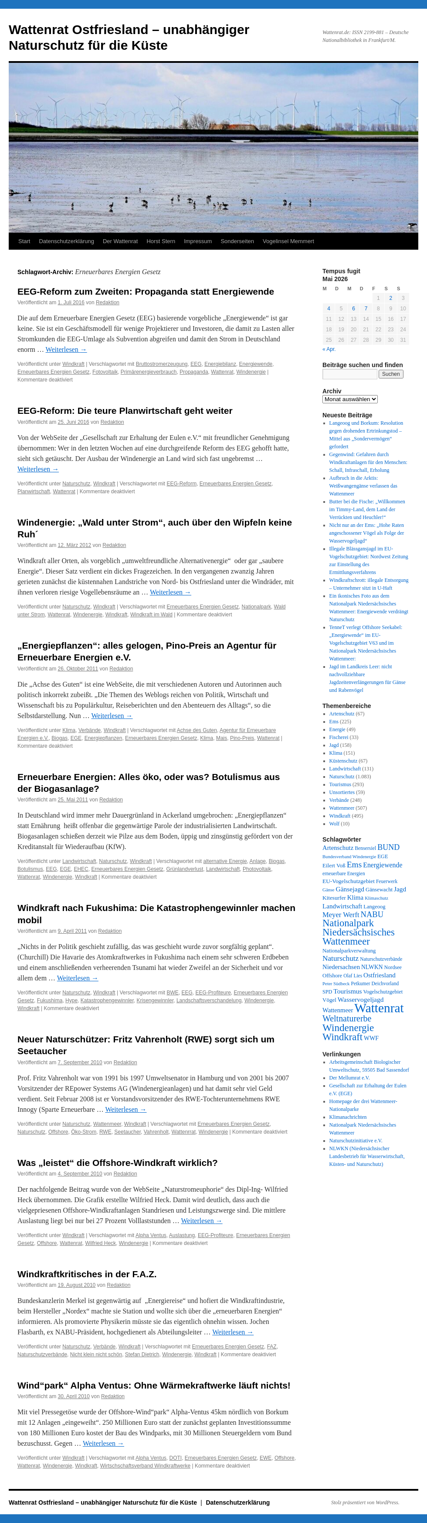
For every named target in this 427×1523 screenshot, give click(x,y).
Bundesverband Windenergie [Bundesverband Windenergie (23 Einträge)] (349, 856)
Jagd (334, 745)
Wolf (334, 824)
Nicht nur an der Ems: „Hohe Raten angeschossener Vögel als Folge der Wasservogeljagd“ (366, 533)
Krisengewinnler (155, 1000)
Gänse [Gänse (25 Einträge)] (328, 889)
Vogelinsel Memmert (288, 241)
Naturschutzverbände (42, 1354)
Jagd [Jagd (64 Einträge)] (400, 889)
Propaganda (194, 372)
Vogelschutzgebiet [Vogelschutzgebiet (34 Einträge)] (383, 992)
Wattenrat (222, 372)
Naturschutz (76, 484)
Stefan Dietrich (142, 1354)
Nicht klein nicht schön (96, 1354)
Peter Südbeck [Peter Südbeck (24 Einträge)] (336, 983)
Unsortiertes (342, 792)
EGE (76, 738)
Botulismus (30, 869)
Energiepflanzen (103, 738)
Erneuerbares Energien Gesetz (53, 372)
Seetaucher (127, 1132)
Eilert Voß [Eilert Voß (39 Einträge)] (334, 865)
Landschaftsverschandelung (208, 1000)
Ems (334, 722)
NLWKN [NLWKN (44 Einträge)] (372, 967)
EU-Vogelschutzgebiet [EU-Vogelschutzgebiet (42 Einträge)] (348, 881)
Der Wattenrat (120, 241)
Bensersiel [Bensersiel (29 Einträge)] (365, 848)
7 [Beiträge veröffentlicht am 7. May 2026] (366, 309)
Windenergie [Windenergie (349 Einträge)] (348, 1027)
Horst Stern (160, 241)
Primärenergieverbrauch (149, 372)
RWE (105, 1132)
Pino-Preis (242, 738)
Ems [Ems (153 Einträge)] (354, 864)
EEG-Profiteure (212, 993)
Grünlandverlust (184, 869)
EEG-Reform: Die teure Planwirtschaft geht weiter (125, 411)
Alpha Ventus (151, 1235)
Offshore (58, 1132)
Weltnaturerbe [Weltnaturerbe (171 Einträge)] (346, 1018)
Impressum (198, 241)
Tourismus (340, 784)
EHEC (81, 869)
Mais (221, 738)
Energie (337, 729)
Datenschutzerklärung (66, 241)
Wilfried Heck (100, 1243)
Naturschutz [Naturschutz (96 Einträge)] (340, 958)
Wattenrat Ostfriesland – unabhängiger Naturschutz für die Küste (104, 1502)
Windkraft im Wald (151, 615)
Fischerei (339, 737)
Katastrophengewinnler (107, 1000)
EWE (265, 1458)
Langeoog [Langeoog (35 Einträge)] (374, 907)
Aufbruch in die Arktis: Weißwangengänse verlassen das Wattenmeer (363, 486)
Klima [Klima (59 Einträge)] (355, 897)
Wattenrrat (184, 1132)
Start (24, 241)
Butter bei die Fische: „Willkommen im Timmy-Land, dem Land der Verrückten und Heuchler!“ (367, 509)
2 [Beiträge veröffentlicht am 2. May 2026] (390, 298)
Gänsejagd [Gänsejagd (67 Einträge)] (350, 889)
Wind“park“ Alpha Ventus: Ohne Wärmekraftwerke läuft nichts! (154, 1385)
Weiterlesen (66, 349)
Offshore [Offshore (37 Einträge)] (332, 976)
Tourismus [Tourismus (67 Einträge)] (347, 991)
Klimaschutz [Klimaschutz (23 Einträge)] (376, 898)
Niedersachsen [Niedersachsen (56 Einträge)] (341, 966)
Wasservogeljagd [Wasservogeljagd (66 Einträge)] (361, 999)
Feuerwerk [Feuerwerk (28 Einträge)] (386, 881)
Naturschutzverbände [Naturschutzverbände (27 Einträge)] (381, 959)
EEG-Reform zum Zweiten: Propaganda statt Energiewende (145, 291)
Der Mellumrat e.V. (349, 1078)
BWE (172, 993)
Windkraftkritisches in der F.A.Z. (87, 1274)
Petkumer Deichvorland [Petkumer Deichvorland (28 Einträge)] (375, 983)
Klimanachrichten (348, 1117)
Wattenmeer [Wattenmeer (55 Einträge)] (337, 1010)
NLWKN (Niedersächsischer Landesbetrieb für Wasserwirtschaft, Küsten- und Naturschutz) (367, 1156)
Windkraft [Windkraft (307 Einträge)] (342, 1036)
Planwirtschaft (33, 491)
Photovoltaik (257, 869)
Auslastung (182, 1235)
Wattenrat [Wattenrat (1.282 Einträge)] (378, 1008)
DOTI (175, 1458)
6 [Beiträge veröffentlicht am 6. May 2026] (353, 309)
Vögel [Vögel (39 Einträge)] (329, 1000)
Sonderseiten (237, 241)
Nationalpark (256, 607)
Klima (68, 730)
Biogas (59, 738)
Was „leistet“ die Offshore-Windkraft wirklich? (117, 1163)
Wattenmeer (107, 1124)
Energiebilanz (220, 364)
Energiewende (256, 364)
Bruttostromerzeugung (162, 364)
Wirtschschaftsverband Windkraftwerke (145, 1466)
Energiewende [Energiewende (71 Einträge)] (382, 865)
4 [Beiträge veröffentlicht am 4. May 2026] (328, 309)
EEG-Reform (181, 484)
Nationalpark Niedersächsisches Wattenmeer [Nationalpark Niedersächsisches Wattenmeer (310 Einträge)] (358, 932)
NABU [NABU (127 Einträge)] (372, 914)
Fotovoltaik (105, 372)
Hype (71, 1000)
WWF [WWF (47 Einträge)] (371, 1038)
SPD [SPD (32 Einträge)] (327, 992)
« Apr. (329, 349)
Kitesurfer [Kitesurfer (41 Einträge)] (334, 897)
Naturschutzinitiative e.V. (356, 1141)
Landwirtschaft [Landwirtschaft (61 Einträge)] (342, 906)
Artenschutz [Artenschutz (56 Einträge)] (337, 847)
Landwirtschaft (79, 861)
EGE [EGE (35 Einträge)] (382, 856)
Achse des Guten (197, 730)
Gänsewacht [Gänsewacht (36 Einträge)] (379, 890)
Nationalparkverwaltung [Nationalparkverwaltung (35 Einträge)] (349, 951)
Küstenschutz (343, 761)
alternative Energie (225, 861)
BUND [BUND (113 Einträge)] (388, 847)
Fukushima (50, 1000)
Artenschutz (342, 714)
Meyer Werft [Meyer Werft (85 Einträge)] (340, 915)
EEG (195, 364)
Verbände (89, 730)
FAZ (272, 1347)
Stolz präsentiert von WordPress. (365, 1502)
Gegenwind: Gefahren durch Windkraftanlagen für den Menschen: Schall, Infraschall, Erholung (368, 462)
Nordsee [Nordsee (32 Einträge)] (393, 967)
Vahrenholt (156, 1132)
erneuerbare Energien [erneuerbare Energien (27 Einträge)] (343, 873)
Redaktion (107, 302)
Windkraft (73, 364)
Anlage (258, 861)
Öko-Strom (83, 1132)
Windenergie (251, 372)
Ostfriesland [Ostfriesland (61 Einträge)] (379, 975)
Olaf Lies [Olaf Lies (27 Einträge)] (352, 975)
